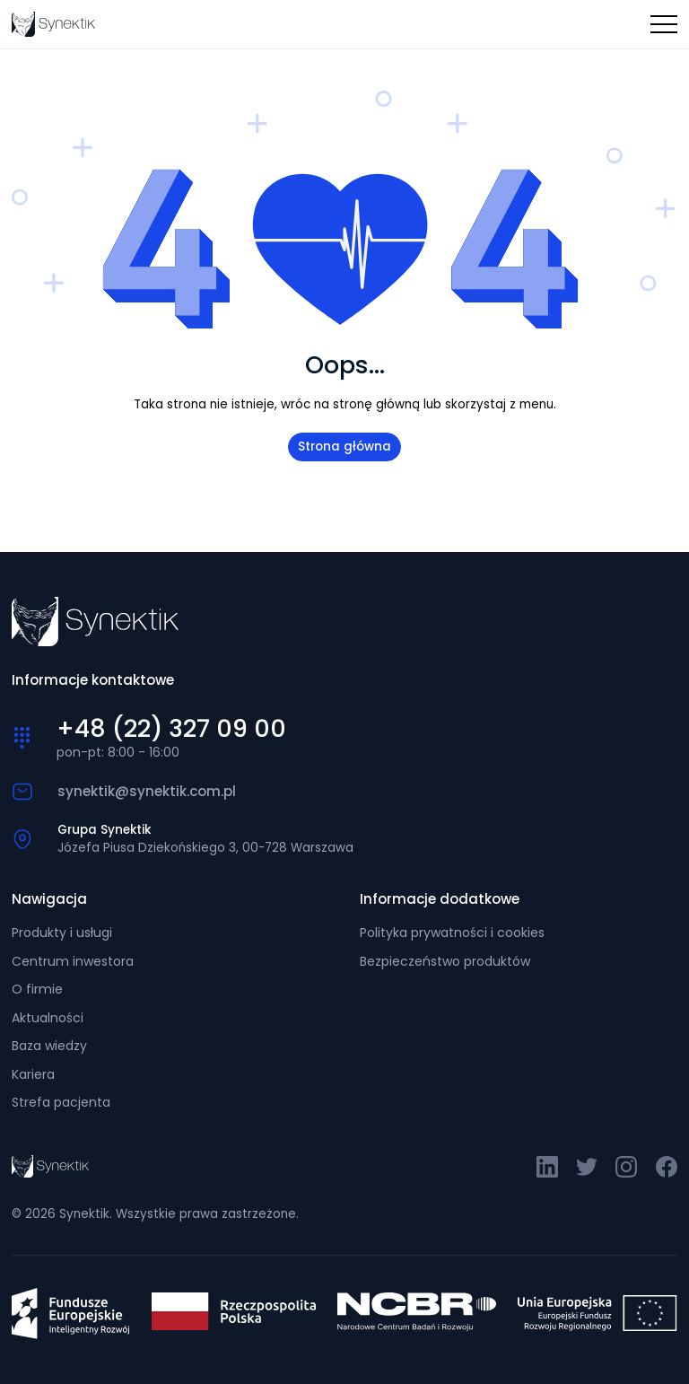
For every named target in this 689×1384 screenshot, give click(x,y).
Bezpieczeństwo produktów (445, 961)
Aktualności (47, 1018)
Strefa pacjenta (61, 1102)
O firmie (37, 989)
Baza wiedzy (49, 1046)
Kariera (33, 1074)
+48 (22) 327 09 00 (171, 728)
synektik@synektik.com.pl (146, 791)
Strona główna (344, 446)
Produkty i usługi (62, 933)
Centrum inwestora (73, 961)
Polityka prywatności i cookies (452, 933)
